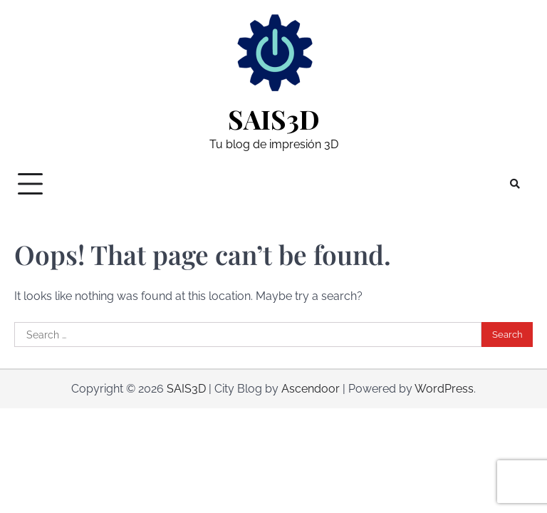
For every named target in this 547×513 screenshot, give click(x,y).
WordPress (444, 388)
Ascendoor (310, 388)
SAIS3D (274, 119)
